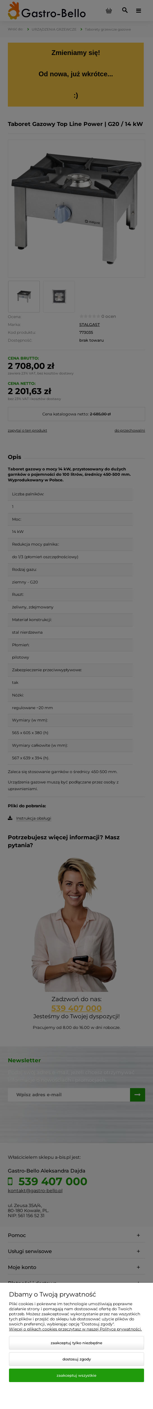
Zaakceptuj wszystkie (76, 1375)
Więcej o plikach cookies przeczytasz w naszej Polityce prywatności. (75, 1329)
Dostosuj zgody (76, 1359)
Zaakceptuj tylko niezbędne (76, 1343)
